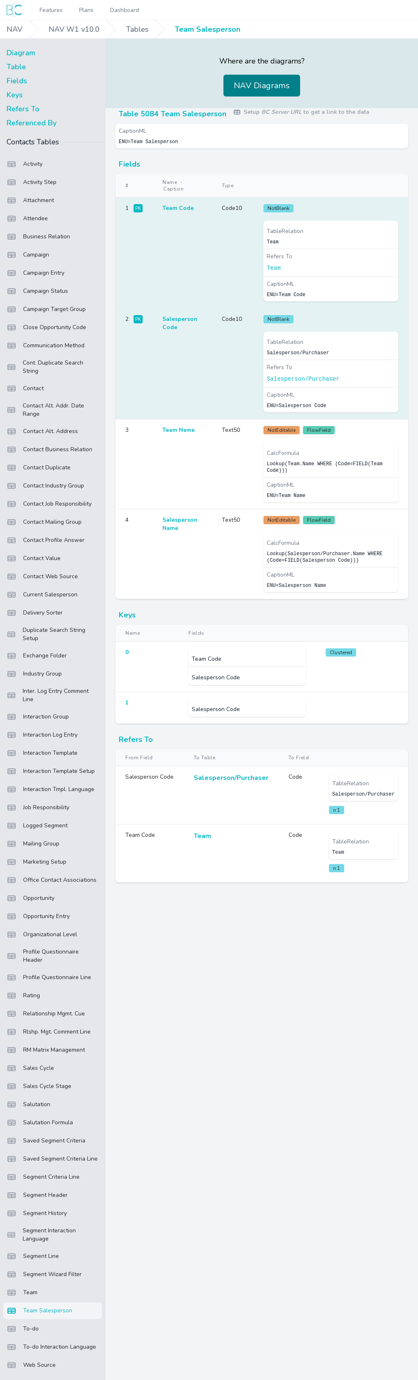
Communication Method (46, 346)
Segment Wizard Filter (44, 1274)
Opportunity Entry (38, 916)
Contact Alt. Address (42, 431)
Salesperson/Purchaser (303, 379)
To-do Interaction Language (51, 1347)
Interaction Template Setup (51, 771)
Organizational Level (42, 935)
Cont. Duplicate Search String (45, 367)
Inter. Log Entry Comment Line (48, 695)
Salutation (28, 1104)
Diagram (21, 53)
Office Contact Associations (51, 880)
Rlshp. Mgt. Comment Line (49, 1032)
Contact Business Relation (49, 450)
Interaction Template (42, 753)
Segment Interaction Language (41, 1235)
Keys (15, 95)
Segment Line (33, 1256)
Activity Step (31, 182)
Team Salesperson (207, 29)
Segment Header (37, 1195)
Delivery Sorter (35, 613)
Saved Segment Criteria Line (52, 1159)
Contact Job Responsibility (49, 504)
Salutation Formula (40, 1123)
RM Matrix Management (46, 1050)
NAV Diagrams (262, 85)
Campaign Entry (35, 273)
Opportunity (30, 898)
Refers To (23, 109)
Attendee (27, 219)
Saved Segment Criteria (46, 1141)
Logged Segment (37, 826)
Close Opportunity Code (46, 327)
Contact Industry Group (45, 486)
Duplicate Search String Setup (46, 634)
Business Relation (38, 237)
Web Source (31, 1365)
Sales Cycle (30, 1068)
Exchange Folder (37, 656)
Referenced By (31, 123)
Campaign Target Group (46, 309)
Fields (17, 81)
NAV (14, 29)
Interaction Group (38, 717)
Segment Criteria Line (43, 1177)
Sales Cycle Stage (39, 1086)
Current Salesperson (42, 595)
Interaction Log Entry (42, 735)
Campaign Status (37, 291)
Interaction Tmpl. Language (50, 789)
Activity (24, 164)
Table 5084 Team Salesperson (172, 114)
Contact (25, 388)
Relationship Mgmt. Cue (46, 1014)
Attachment (30, 200)
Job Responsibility (38, 807)
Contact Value (34, 558)
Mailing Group (33, 844)
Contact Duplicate (38, 468)
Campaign (28, 255)
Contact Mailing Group (44, 522)
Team (22, 1293)
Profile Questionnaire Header (43, 956)
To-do (23, 1329)
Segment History (37, 1213)
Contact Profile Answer (46, 540)
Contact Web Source (42, 577)
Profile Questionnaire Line (49, 977)
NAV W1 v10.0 (74, 29)
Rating (23, 996)
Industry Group (34, 674)
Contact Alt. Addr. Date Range (45, 410)
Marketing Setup (36, 862)
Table (16, 67)
